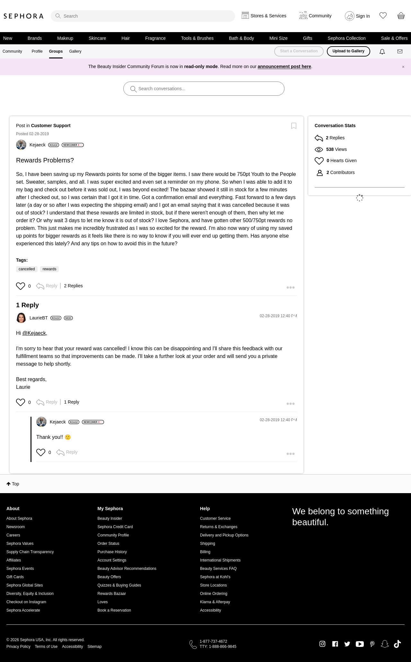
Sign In (363, 16)
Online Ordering (213, 593)
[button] (21, 286)
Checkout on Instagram (26, 602)
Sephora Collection (347, 38)
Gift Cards (15, 577)
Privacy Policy (18, 646)
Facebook (335, 644)
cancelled (27, 269)
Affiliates (13, 560)
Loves (103, 602)
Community (12, 51)
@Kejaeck (34, 333)
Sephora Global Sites (24, 585)
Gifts (307, 38)
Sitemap (94, 646)
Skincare (97, 38)
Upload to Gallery (348, 51)
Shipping (207, 543)
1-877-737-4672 (213, 641)
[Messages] (400, 51)
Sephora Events (20, 568)
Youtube (360, 644)
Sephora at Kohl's (215, 577)
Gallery (75, 51)
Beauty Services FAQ (218, 568)
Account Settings (112, 560)
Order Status (108, 543)
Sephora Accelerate (23, 610)
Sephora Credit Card (115, 527)
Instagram (323, 644)
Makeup (65, 38)
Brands (35, 38)
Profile (37, 51)
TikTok (397, 644)
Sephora (23, 16)
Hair (126, 38)
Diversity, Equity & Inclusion (30, 593)
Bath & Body (241, 38)
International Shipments (220, 560)
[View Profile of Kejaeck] (44, 145)
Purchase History (112, 552)
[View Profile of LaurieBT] (45, 318)
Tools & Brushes (197, 38)
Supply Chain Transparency (30, 552)
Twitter (347, 644)
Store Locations (213, 585)
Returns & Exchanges (218, 527)
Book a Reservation (114, 610)
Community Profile (113, 535)
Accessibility (210, 610)
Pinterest (372, 644)
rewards (50, 269)
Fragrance (155, 38)
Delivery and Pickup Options (224, 535)
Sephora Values (20, 543)
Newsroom (15, 527)
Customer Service (215, 518)
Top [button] (15, 483)
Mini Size (278, 38)
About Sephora (19, 518)
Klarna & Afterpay (215, 602)
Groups (56, 51)
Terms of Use (46, 646)
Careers (13, 535)
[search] (143, 16)
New (7, 38)
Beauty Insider (110, 518)
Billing (205, 552)
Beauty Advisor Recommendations (127, 568)
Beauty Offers (109, 577)
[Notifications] (383, 51)
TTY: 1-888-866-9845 (218, 646)
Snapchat (385, 644)
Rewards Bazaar (112, 593)
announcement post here (284, 66)
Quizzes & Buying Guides (119, 585)
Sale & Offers (394, 38)
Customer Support (51, 125)
